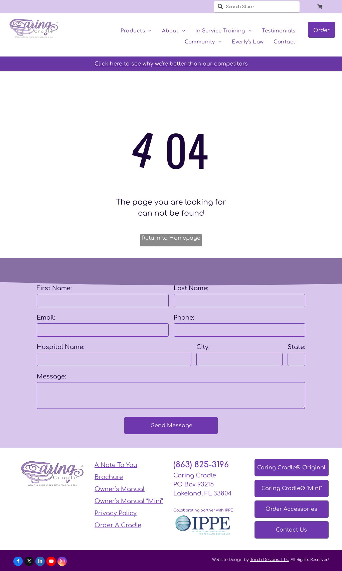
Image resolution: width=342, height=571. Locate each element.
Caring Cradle (194, 475)
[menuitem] (136, 31)
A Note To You (116, 465)
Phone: (184, 317)
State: (296, 347)
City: (203, 347)
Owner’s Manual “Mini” (129, 501)
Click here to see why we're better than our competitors (171, 64)
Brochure (109, 477)
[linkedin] (40, 562)
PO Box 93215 (193, 484)
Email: (46, 317)
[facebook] (18, 562)
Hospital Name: (60, 347)
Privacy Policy (116, 513)
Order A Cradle (118, 525)
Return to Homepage (171, 238)
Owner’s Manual (120, 489)
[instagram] (62, 562)
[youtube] (51, 562)
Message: (51, 376)
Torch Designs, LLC (269, 559)
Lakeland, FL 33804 (202, 493)
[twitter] (29, 562)
